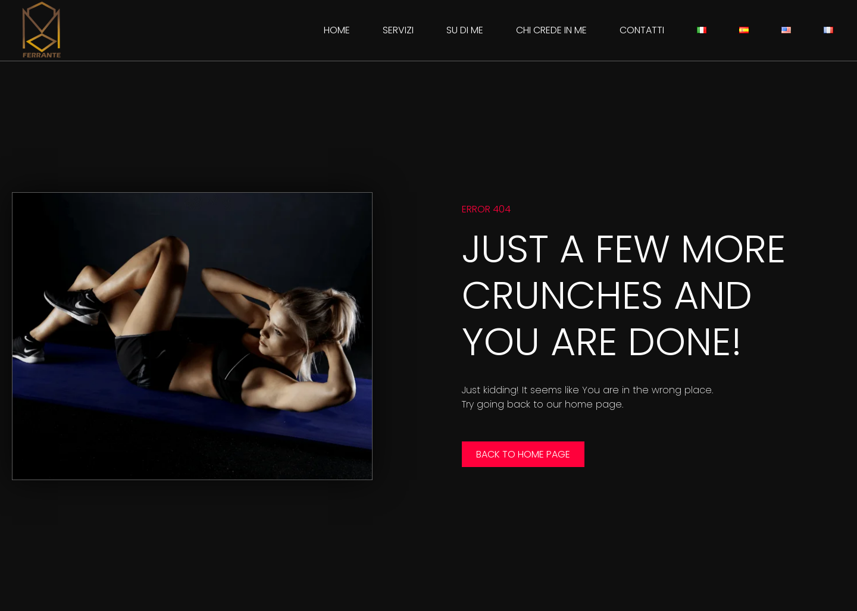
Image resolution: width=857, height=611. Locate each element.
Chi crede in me (551, 30)
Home (337, 30)
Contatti (642, 30)
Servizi (398, 30)
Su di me (464, 30)
